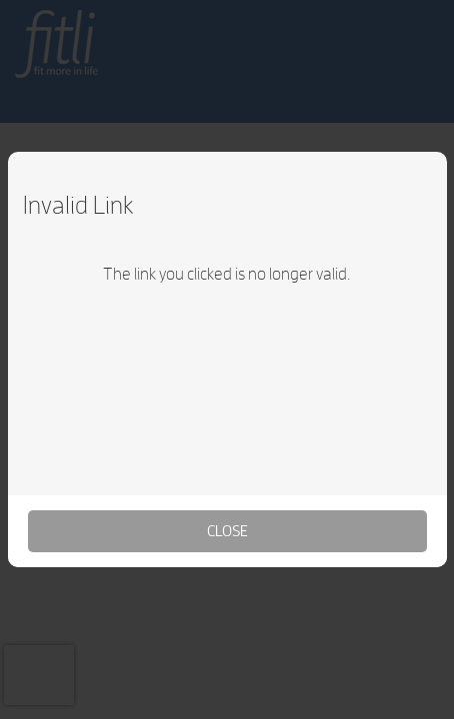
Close (227, 530)
